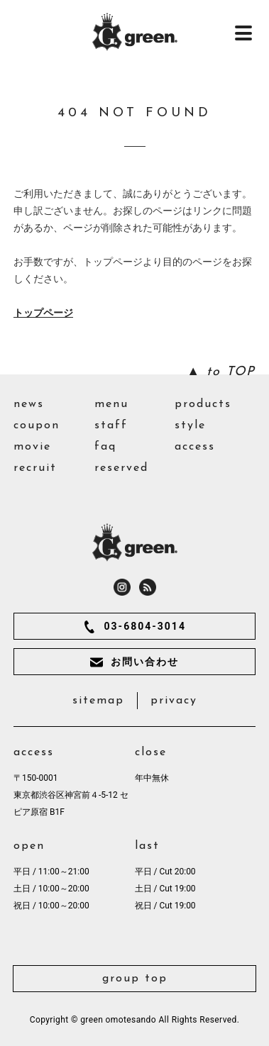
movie (32, 446)
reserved (121, 468)
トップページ (43, 312)
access (195, 446)
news (28, 404)
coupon (36, 425)
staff (111, 425)
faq (105, 446)
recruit (35, 468)
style (190, 425)
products (203, 404)
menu (111, 404)
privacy (173, 700)
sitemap (98, 700)
